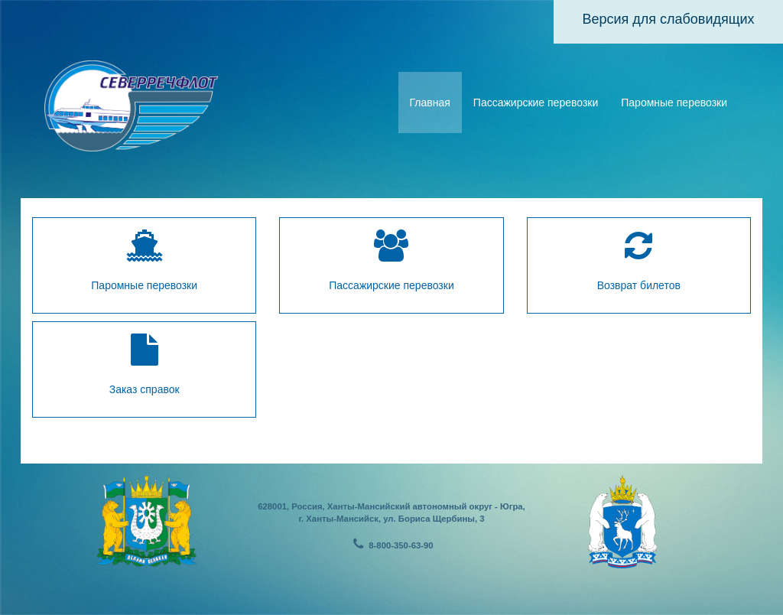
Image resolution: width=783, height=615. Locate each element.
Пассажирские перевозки (535, 102)
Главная (430, 102)
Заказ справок (144, 364)
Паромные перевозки (674, 102)
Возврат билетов (639, 260)
